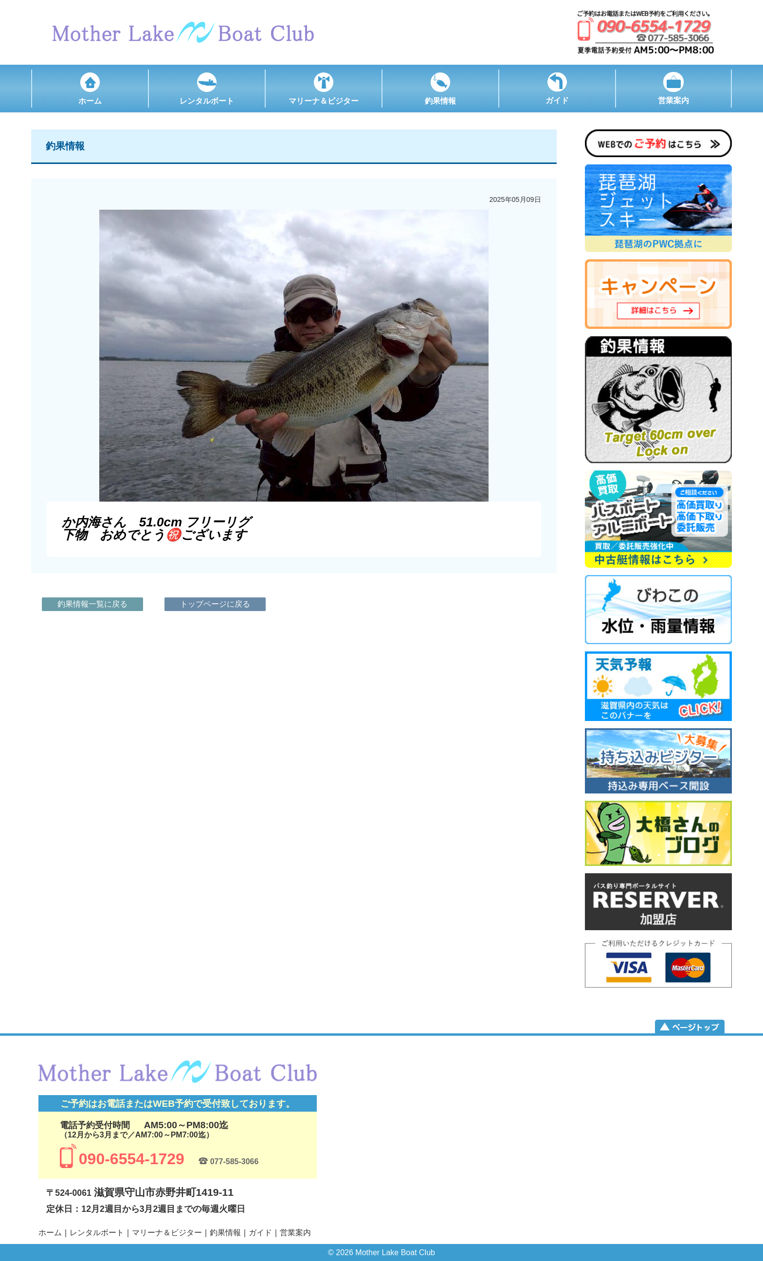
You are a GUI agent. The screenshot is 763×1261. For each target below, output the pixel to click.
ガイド (260, 1232)
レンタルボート (97, 1232)
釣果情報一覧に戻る (92, 604)
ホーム (50, 1232)
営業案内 (295, 1232)
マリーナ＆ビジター (167, 1232)
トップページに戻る (215, 604)
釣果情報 (225, 1232)
